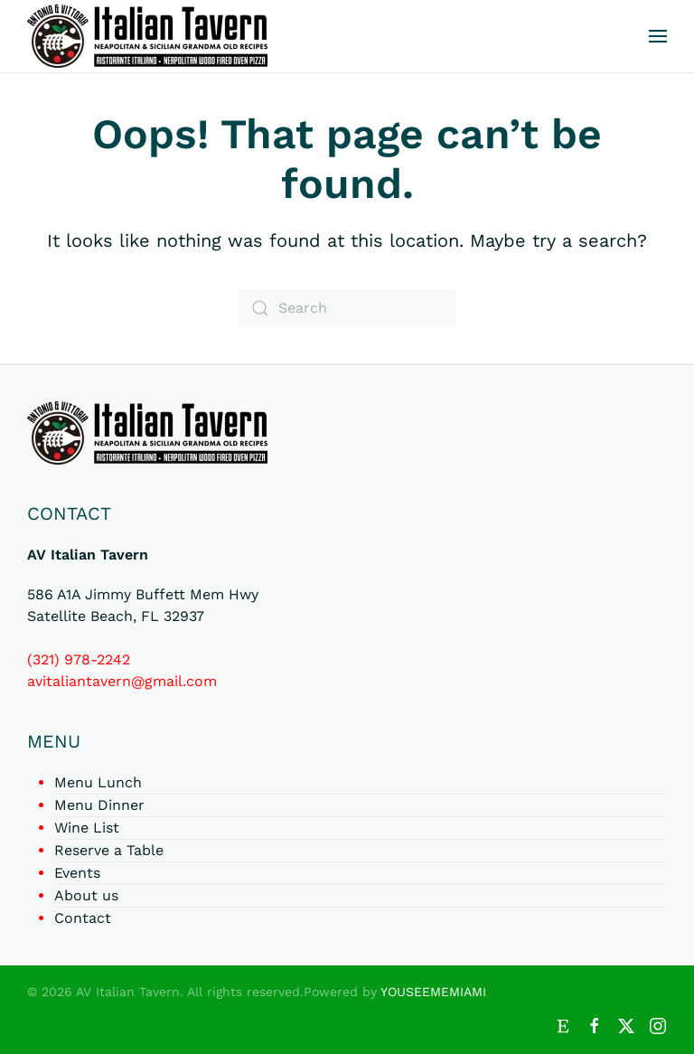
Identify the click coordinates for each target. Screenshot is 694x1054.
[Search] (347, 308)
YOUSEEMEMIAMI (433, 991)
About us (86, 895)
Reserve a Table (109, 850)
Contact (82, 918)
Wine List (86, 827)
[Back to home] (147, 36)
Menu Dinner (99, 805)
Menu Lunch (98, 782)
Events (77, 872)
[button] (658, 36)
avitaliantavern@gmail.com (122, 681)
